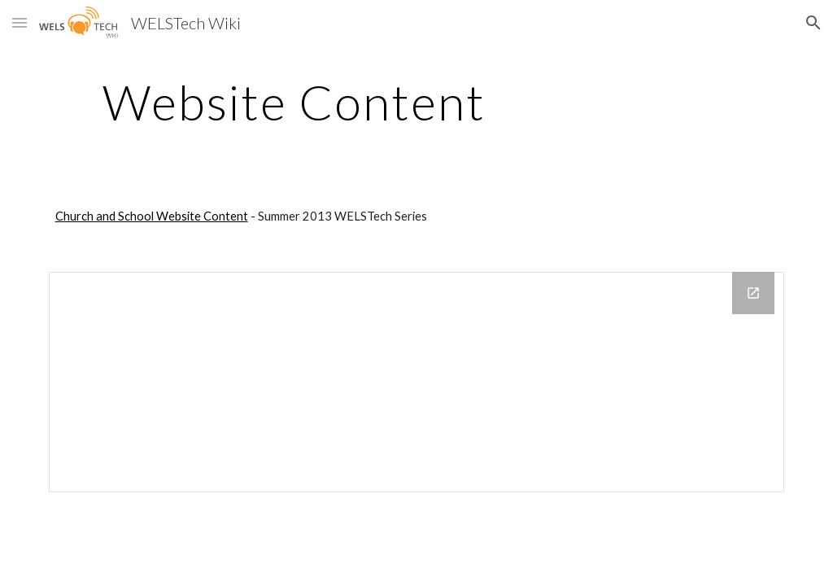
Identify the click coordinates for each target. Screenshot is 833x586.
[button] (19, 22)
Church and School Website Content (151, 216)
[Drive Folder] (417, 382)
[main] (294, 101)
